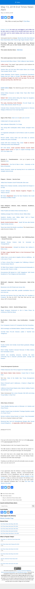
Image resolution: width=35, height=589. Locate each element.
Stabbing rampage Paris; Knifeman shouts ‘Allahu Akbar (15, 214)
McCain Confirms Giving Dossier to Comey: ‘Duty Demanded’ (17, 416)
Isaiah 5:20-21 (5, 87)
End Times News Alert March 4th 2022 (9, 549)
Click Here (26, 21)
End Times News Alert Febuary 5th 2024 (10, 544)
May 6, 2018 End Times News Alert (12, 497)
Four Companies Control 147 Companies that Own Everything (17, 325)
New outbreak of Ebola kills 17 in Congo (11, 124)
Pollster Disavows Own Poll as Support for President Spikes (16, 369)
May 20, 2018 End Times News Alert (12, 500)
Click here (20, 50)
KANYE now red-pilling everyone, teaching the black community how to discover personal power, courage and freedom (17, 356)
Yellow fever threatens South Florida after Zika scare (14, 182)
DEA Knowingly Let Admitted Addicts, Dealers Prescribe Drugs (17, 328)
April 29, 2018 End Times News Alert (9, 558)
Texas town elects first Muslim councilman (12, 227)
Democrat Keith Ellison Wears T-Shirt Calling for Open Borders (17, 61)
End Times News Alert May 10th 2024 (9, 524)
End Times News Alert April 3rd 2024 (9, 531)
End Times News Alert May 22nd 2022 (9, 553)
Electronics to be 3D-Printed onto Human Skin (13, 287)
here (7, 161)
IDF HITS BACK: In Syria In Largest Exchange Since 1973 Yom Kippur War (17, 149)
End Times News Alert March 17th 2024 (10, 533)
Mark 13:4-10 (15, 117)
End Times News (7, 495)
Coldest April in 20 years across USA (10, 121)
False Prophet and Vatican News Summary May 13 (14, 210)
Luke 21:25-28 (25, 117)
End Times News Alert (8, 493)
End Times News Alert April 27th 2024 (9, 526)
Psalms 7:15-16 (5, 29)
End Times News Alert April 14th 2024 (9, 528)
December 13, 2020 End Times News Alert (10, 539)
